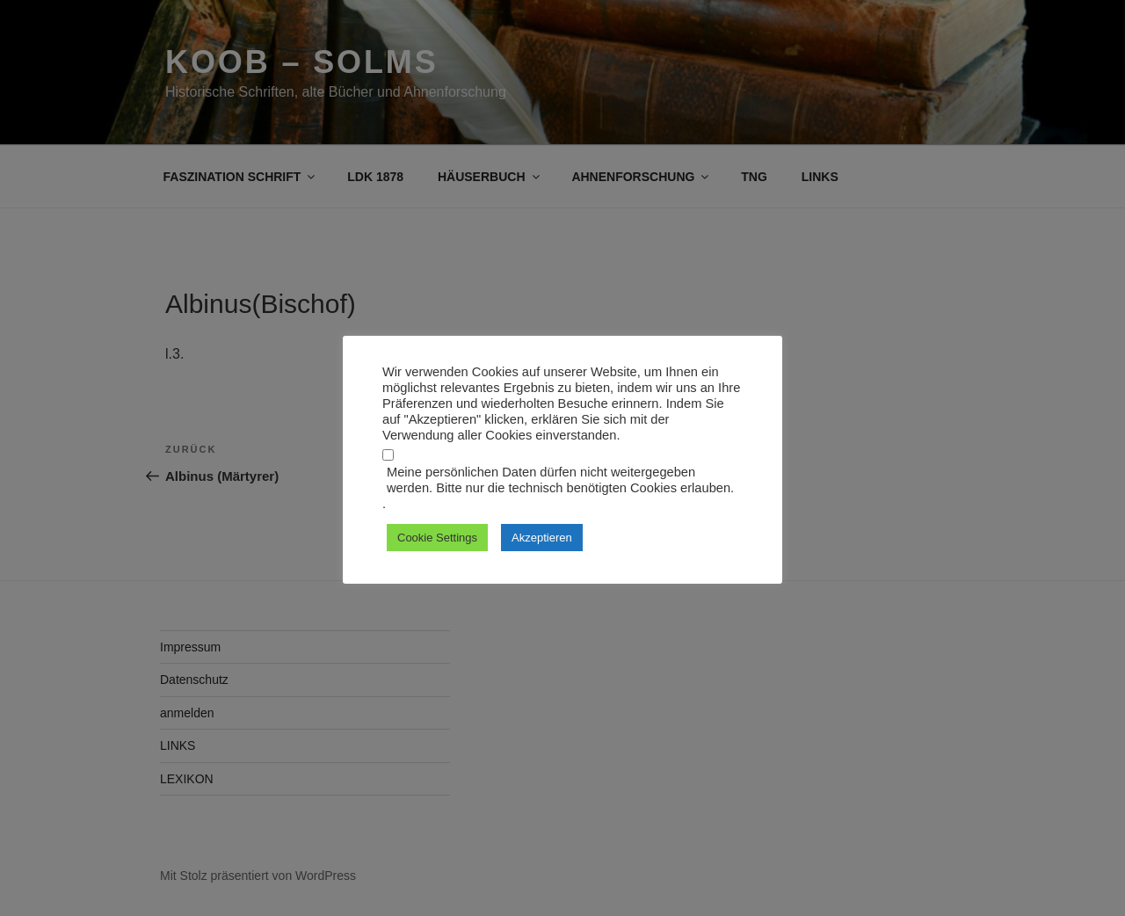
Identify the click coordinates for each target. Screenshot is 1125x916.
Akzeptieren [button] (542, 537)
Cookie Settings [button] (437, 537)
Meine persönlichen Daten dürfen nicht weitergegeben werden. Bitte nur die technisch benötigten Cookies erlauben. (560, 480)
